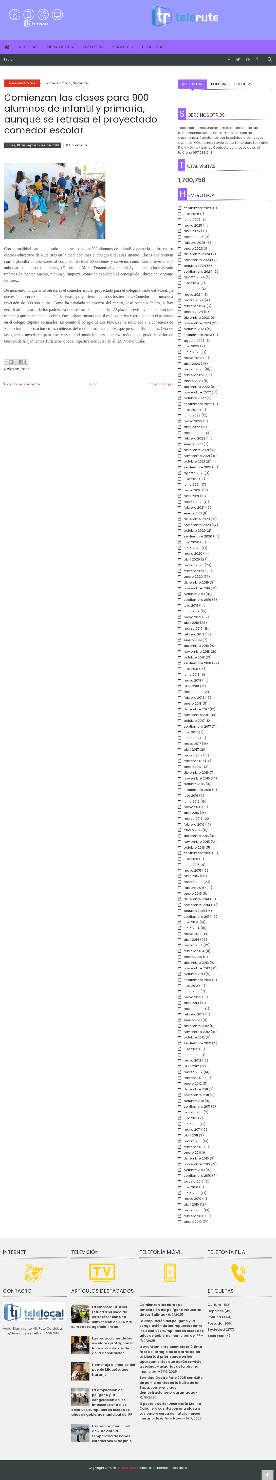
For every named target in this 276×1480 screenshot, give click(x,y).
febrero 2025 (194, 242)
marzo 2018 (193, 691)
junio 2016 (191, 801)
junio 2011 (191, 1124)
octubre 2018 (194, 657)
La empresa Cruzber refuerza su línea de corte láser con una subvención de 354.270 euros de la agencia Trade (101, 1317)
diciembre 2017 (196, 709)
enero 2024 (193, 311)
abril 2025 (192, 231)
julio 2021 (191, 478)
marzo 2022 (194, 432)
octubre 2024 (195, 265)
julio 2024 (191, 283)
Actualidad (193, 84)
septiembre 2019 (197, 599)
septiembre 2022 (198, 404)
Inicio (8, 59)
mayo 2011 (192, 1129)
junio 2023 (192, 352)
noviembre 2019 (197, 588)
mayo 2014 (192, 933)
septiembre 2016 (197, 789)
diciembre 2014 (196, 899)
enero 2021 (193, 513)
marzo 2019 (193, 628)
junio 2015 (191, 864)
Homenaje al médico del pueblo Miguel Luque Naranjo (113, 1369)
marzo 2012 (193, 1072)
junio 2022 (192, 415)
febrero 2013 (194, 1014)
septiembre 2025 (198, 208)
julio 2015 (191, 858)
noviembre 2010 (197, 1164)
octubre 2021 (194, 461)
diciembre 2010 (196, 1158)
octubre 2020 (195, 530)
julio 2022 (191, 409)
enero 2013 (193, 1020)
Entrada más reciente (22, 384)
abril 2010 (191, 1204)
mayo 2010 (192, 1198)
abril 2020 (192, 559)
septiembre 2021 (197, 467)
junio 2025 (192, 219)
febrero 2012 (194, 1077)
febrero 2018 (194, 697)
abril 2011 (191, 1135)
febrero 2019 (194, 634)
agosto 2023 (194, 340)
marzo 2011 (192, 1141)
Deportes (216, 1311)
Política (214, 1317)
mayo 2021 (192, 490)
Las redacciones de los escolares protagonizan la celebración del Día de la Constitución (113, 1346)
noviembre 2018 (197, 651)
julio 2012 (191, 1049)
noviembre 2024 (197, 259)
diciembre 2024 (197, 254)
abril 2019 (191, 622)
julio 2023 (191, 346)
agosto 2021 (194, 473)
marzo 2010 (193, 1210)
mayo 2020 (193, 553)
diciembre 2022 (197, 386)
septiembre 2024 (198, 271)
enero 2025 (193, 248)
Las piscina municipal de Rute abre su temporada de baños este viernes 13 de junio (112, 1434)
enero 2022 (193, 444)
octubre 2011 (194, 1100)
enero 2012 (193, 1083)
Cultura (215, 1304)
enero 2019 (193, 640)
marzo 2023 (194, 369)
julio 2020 (191, 542)
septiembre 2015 (197, 853)
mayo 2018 (192, 680)
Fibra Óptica (60, 47)
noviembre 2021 (197, 455)
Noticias (28, 47)
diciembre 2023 (197, 317)
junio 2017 (191, 737)
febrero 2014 (194, 951)
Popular (218, 84)
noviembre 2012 (197, 1031)
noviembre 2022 (197, 392)
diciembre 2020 (197, 519)
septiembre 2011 (197, 1106)
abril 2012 (191, 1066)
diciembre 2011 (196, 1089)
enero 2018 (193, 703)
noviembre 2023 (197, 323)
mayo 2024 (193, 294)
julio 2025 (191, 213)
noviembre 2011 (196, 1095)
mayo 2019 (192, 617)
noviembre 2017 (197, 714)
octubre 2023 (195, 329)
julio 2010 (191, 1187)
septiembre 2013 (197, 979)
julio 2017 (191, 732)
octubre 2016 (194, 784)
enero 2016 (193, 830)
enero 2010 (193, 1221)
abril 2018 (191, 686)
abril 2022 (192, 427)
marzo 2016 (193, 818)
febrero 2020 (194, 571)
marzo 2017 (193, 755)
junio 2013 (191, 991)
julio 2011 (190, 1118)
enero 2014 (193, 956)
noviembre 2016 (197, 778)
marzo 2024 (194, 300)
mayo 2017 (192, 743)
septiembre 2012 (197, 1043)
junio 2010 (191, 1193)
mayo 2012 (192, 1060)
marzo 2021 (193, 501)
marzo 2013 (193, 1008)
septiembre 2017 (197, 726)
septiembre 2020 (198, 536)
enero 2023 (193, 380)
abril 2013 (191, 1003)
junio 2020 (192, 548)
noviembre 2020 (197, 525)
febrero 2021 (194, 507)
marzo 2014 (193, 945)
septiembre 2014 (197, 916)
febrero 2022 (194, 438)
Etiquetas (243, 84)
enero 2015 (193, 893)
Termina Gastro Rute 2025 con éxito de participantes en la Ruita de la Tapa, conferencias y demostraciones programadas (171, 1385)
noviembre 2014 (197, 905)
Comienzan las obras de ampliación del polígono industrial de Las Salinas (170, 1309)
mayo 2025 (193, 225)
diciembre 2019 (196, 582)
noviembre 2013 (197, 968)
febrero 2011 (193, 1147)
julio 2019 (191, 605)
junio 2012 (191, 1054)
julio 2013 (191, 985)
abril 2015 (191, 876)
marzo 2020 (194, 565)
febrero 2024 (195, 306)
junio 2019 (191, 611)
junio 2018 (191, 674)
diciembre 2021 (196, 450)
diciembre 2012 (196, 1026)
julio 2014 (191, 922)
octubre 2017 (194, 720)
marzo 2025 (194, 236)
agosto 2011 (193, 1112)
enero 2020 (193, 576)
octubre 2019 (194, 594)
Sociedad (216, 1329)
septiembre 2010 (197, 1175)
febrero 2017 (194, 760)
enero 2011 (192, 1152)
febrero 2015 (194, 887)
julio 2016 (191, 795)
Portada (215, 1323)
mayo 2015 (192, 870)
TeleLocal (216, 1335)
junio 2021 (191, 484)
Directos (93, 47)
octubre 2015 (194, 847)
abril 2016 (191, 812)
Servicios (122, 47)
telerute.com (126, 1468)
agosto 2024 (194, 277)
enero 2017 (192, 766)
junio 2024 (192, 288)
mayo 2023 (193, 357)
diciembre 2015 (196, 835)
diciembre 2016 (196, 772)
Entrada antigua (160, 384)
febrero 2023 (194, 375)
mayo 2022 (193, 421)
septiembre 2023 (198, 334)
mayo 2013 (192, 997)
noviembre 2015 (197, 841)
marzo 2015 (193, 881)
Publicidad (153, 47)
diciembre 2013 (196, 962)
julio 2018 (191, 668)
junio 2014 (192, 928)
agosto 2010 (194, 1181)
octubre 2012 (194, 1037)
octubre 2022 (195, 398)
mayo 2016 (192, 807)
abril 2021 (191, 496)
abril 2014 (191, 939)
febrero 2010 (194, 1216)
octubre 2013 (194, 974)
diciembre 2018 (196, 645)
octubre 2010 (194, 1170)
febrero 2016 (194, 824)
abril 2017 (191, 749)
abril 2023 (192, 363)
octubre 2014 (194, 910)
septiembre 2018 (197, 663)
